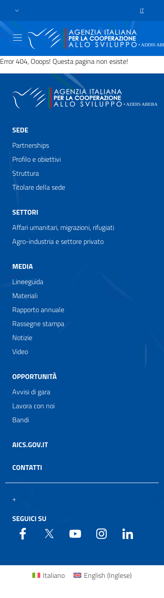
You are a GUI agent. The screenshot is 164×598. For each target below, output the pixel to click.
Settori (25, 212)
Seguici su (29, 518)
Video (20, 351)
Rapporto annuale (38, 309)
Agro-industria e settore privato (58, 241)
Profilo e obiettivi (36, 159)
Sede (20, 130)
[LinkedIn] (127, 533)
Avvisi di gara (31, 391)
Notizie (22, 337)
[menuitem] (48, 575)
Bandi (20, 419)
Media (22, 266)
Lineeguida (27, 281)
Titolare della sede (38, 187)
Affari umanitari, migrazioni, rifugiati (63, 227)
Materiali (25, 295)
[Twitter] (48, 533)
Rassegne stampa (38, 323)
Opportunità (34, 376)
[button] (17, 10)
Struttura (25, 173)
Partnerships (30, 145)
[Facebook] (22, 533)
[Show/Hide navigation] (17, 37)
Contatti (27, 467)
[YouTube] (75, 533)
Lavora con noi (33, 405)
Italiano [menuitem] (54, 575)
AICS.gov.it (30, 444)
